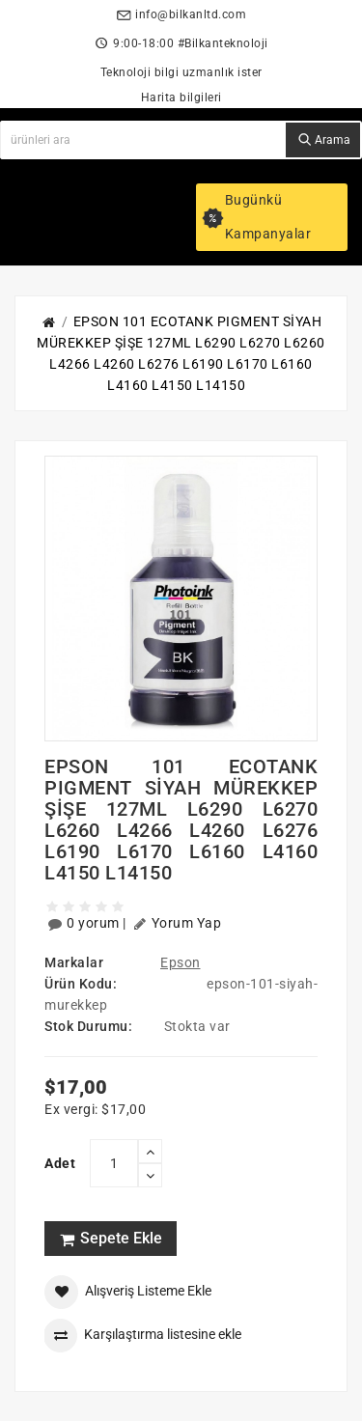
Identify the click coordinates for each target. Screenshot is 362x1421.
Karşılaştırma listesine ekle (142, 1335)
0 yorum (83, 924)
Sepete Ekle (110, 1238)
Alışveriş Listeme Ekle (127, 1292)
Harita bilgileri (181, 97)
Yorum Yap (177, 924)
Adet (59, 1163)
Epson (180, 962)
